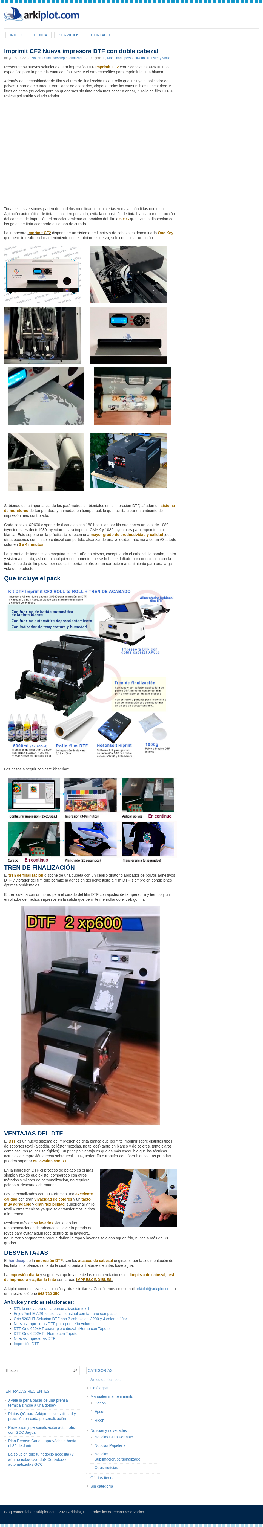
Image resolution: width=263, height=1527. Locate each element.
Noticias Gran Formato (114, 1437)
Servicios (69, 35)
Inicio (16, 35)
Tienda (40, 35)
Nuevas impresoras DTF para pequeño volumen (55, 1324)
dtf (103, 58)
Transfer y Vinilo (158, 58)
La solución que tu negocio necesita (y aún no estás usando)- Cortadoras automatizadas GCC (40, 1459)
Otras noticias (106, 1467)
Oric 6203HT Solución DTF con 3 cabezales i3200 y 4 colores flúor (70, 1319)
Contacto (101, 35)
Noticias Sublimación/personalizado (57, 58)
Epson (100, 1411)
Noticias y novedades (108, 1430)
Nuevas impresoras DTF (34, 1338)
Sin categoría (101, 1486)
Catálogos (99, 1388)
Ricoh (99, 1420)
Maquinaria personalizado (126, 58)
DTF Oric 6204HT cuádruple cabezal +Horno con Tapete (62, 1328)
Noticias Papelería (110, 1445)
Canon (100, 1403)
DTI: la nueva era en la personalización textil (51, 1308)
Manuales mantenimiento (111, 1396)
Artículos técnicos (105, 1379)
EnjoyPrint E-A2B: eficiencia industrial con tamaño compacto (65, 1313)
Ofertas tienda (102, 1478)
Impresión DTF (26, 1343)
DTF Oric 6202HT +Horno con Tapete (46, 1333)
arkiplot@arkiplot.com (154, 1288)
